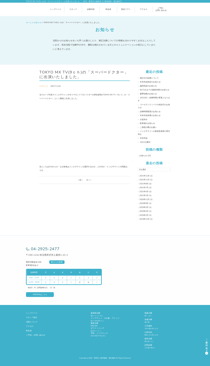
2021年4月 (144, 191)
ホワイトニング (105, 329)
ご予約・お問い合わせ (161, 9)
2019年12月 (144, 219)
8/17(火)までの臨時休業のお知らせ (154, 90)
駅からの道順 (57, 262)
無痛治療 (164, 314)
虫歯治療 (164, 320)
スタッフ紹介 (32, 317)
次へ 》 (89, 180)
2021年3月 (144, 195)
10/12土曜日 (145, 142)
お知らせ (43, 86)
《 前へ (80, 180)
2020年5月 (144, 207)
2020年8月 (144, 203)
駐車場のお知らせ (147, 123)
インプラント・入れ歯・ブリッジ (105, 319)
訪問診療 (164, 346)
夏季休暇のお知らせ (148, 94)
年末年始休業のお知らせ (150, 115)
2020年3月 (144, 215)
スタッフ (73, 9)
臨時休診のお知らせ (148, 86)
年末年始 (143, 138)
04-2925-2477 (42, 249)
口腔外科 (164, 333)
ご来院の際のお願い (148, 127)
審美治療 (105, 324)
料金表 (108, 9)
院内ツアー (126, 9)
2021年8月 (144, 183)
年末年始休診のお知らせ (150, 82)
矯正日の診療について (149, 78)
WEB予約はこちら (40, 294)
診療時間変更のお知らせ (150, 111)
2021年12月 (144, 176)
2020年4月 (144, 211)
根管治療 (164, 339)
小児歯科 (164, 327)
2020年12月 (144, 199)
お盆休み (143, 119)
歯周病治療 (105, 314)
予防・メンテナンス (105, 334)
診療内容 (91, 9)
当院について (32, 322)
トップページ (55, 9)
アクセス (143, 9)
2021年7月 (144, 187)
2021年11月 (144, 179)
